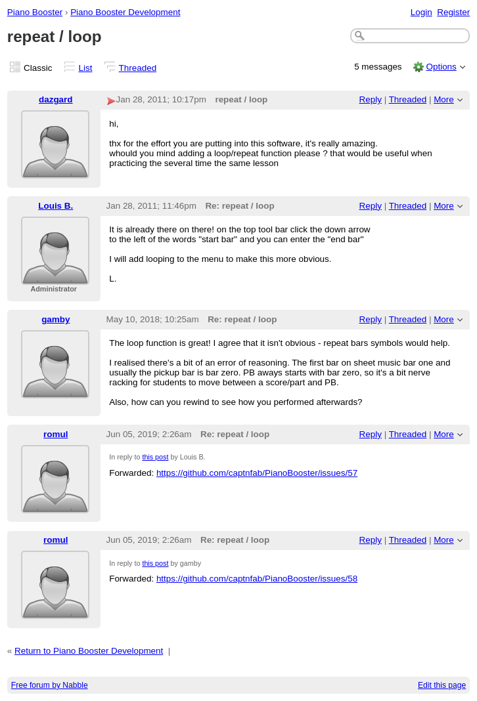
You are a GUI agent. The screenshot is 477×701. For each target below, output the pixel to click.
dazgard (56, 99)
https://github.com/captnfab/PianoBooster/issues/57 (256, 473)
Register (453, 12)
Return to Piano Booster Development (88, 651)
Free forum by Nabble (49, 685)
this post (155, 457)
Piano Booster (34, 12)
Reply (370, 99)
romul (55, 434)
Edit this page (442, 685)
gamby (55, 319)
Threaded (138, 68)
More (444, 99)
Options (441, 67)
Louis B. (55, 206)
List (86, 68)
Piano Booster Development (125, 12)
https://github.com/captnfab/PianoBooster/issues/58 (256, 579)
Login (421, 12)
